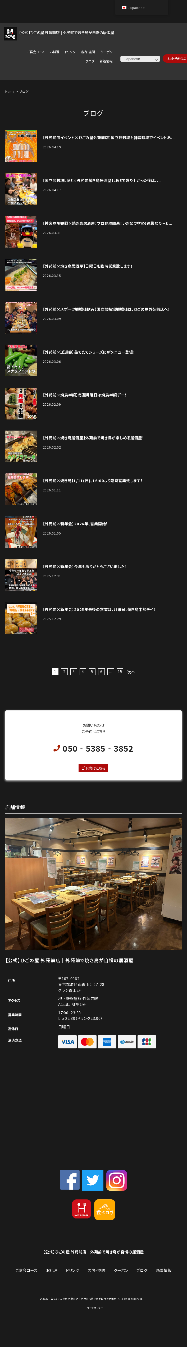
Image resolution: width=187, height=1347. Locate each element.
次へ (131, 671)
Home (9, 91)
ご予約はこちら (93, 768)
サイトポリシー (95, 1308)
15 (120, 671)
